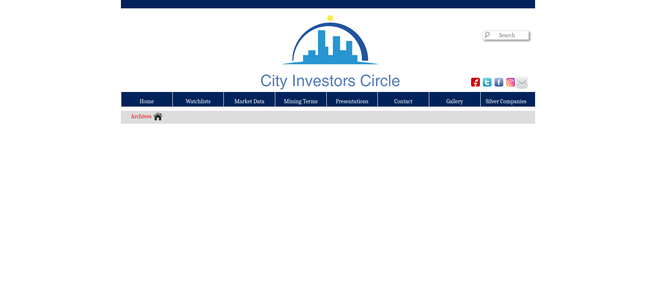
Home (147, 101)
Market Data (249, 101)
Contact (404, 101)
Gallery (454, 101)
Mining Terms (301, 101)
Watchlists (198, 101)
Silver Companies (506, 101)
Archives (141, 116)
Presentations (352, 101)
